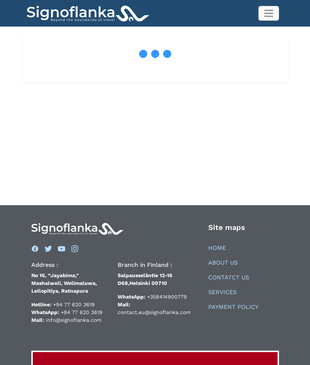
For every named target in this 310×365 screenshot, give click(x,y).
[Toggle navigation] (268, 13)
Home (217, 247)
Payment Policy (233, 306)
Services (222, 292)
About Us (223, 262)
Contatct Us (228, 277)
